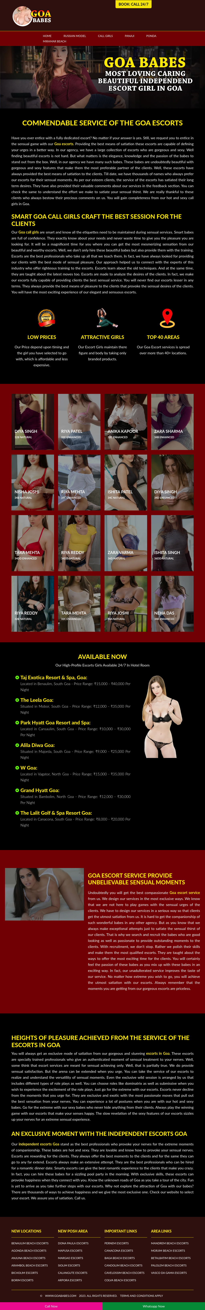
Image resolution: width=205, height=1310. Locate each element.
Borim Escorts (22, 1280)
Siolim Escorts (69, 1265)
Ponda (151, 36)
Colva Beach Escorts (120, 1280)
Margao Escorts (70, 1258)
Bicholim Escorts (24, 1272)
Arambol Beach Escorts (29, 1265)
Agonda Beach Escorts (28, 1250)
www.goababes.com (60, 1295)
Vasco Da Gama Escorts (169, 1272)
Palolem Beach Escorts (169, 1265)
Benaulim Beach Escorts (29, 1243)
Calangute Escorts (72, 1272)
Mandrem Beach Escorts (170, 1243)
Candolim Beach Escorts (123, 1265)
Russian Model (74, 36)
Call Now (51, 1306)
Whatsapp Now (154, 1306)
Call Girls (105, 36)
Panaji (129, 36)
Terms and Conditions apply (141, 1295)
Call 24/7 (140, 4)
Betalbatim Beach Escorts (171, 1258)
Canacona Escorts (119, 1250)
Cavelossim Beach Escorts (125, 1272)
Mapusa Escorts (70, 1250)
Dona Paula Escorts (73, 1243)
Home (47, 36)
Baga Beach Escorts (120, 1258)
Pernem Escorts (117, 1243)
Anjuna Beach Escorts (28, 1258)
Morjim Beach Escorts (168, 1250)
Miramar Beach (54, 41)
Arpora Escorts (70, 1280)
